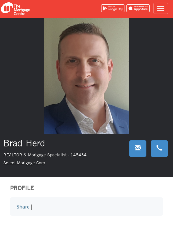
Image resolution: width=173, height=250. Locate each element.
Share (23, 206)
